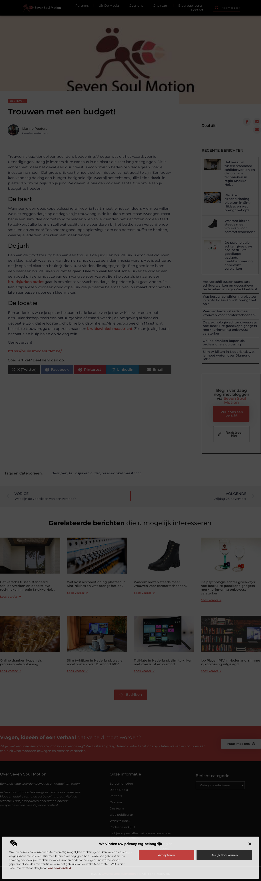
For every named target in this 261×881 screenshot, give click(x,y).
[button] (250, 844)
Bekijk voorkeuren (224, 855)
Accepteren (166, 855)
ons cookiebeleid (59, 868)
